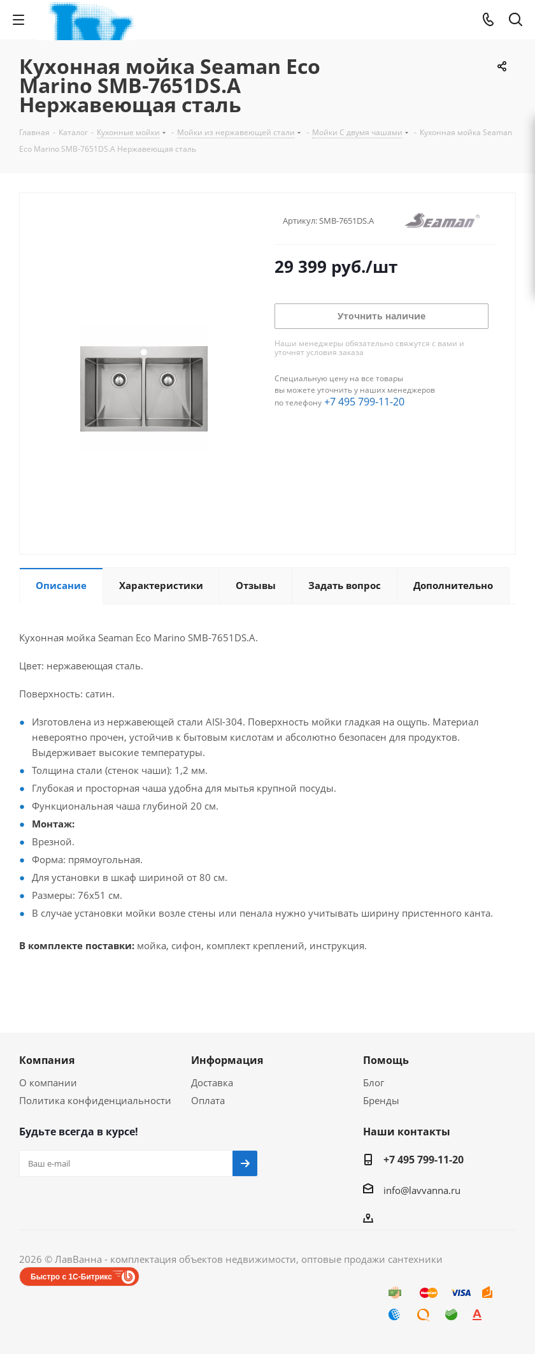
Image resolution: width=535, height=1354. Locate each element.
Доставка (212, 1082)
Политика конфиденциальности (95, 1100)
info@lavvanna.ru (421, 1190)
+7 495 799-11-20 (364, 402)
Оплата (208, 1100)
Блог (373, 1082)
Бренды (381, 1100)
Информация (227, 1060)
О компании (48, 1082)
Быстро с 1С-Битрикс (71, 1276)
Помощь (386, 1060)
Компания (47, 1060)
